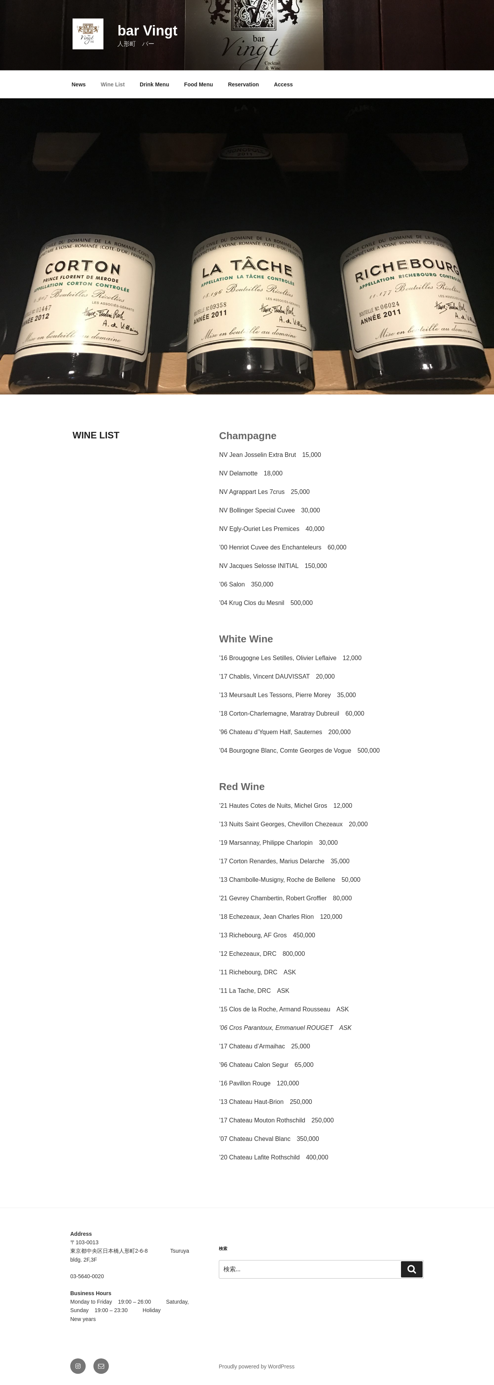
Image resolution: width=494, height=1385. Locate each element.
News (79, 84)
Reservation (243, 84)
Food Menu (198, 84)
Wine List (113, 84)
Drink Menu (154, 84)
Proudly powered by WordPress (257, 1366)
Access (283, 84)
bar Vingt (147, 31)
